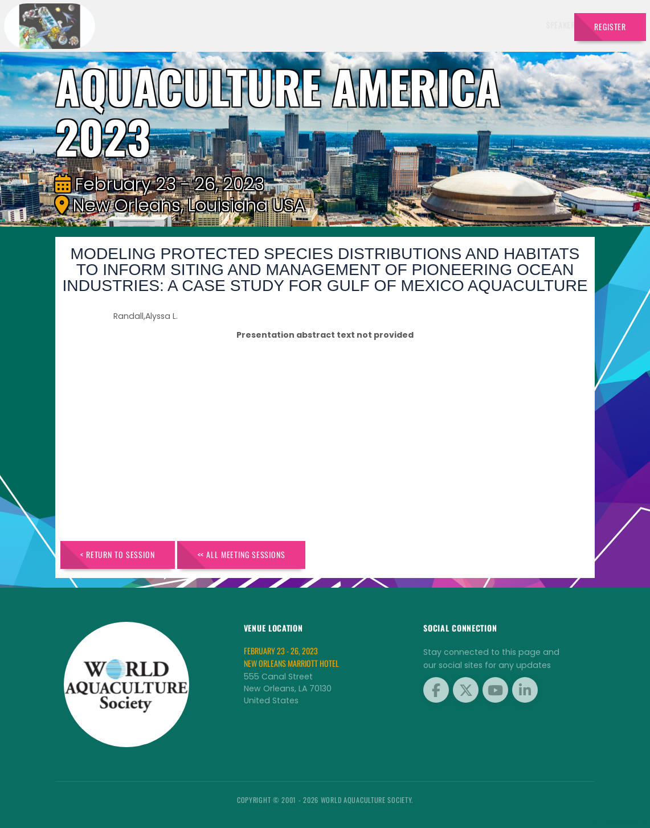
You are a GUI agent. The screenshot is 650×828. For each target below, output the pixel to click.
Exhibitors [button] (351, 25)
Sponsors (453, 25)
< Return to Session (117, 554)
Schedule (405, 25)
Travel (546, 25)
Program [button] (499, 25)
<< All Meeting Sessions (241, 554)
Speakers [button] (295, 25)
